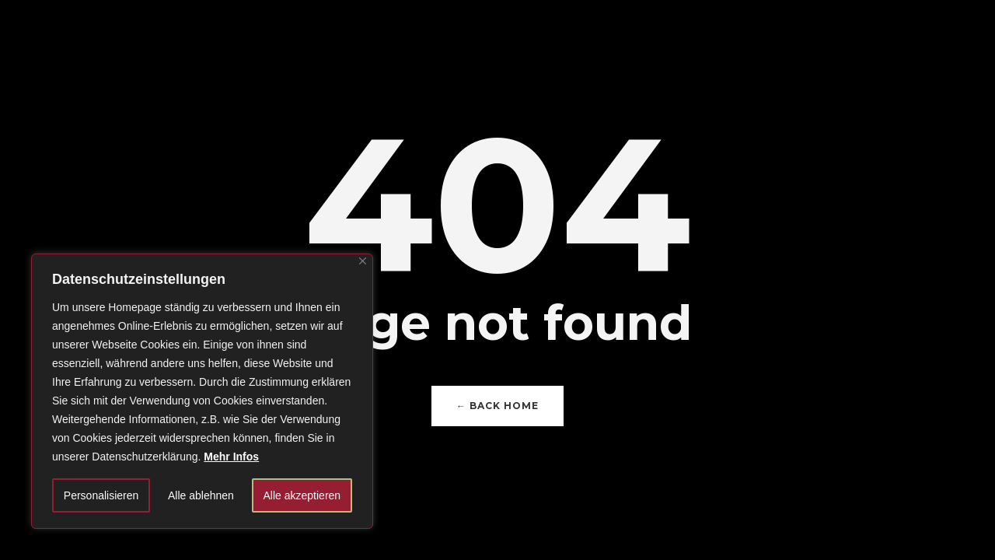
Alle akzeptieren (302, 495)
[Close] (362, 260)
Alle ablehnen (201, 495)
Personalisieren (101, 495)
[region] (202, 391)
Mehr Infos (231, 456)
